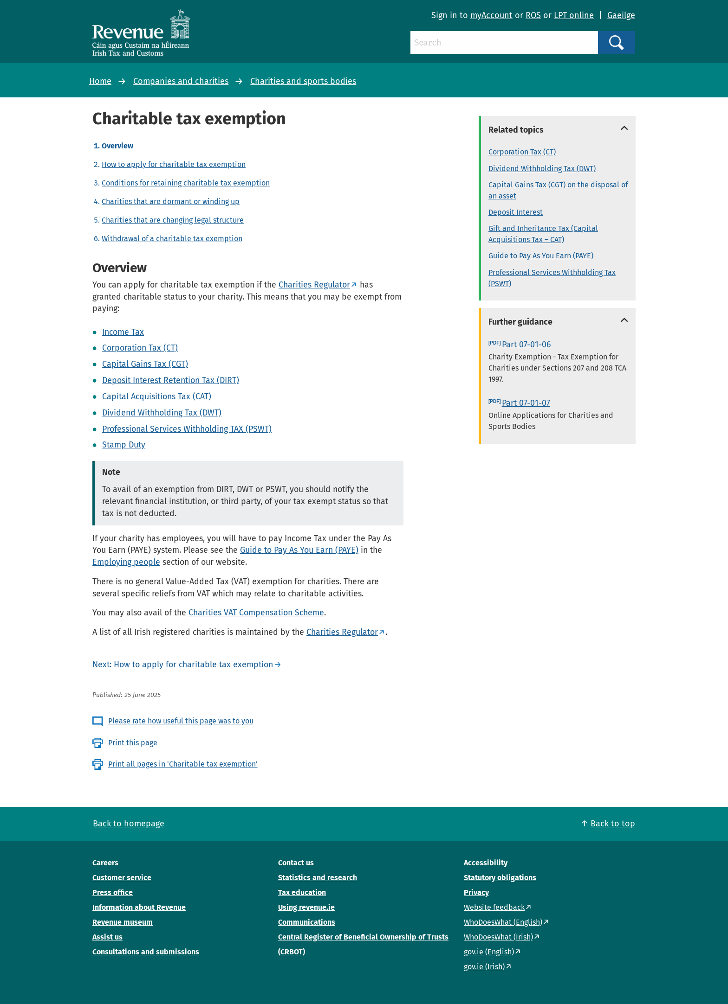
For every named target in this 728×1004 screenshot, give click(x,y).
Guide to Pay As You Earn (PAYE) (299, 550)
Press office (112, 892)
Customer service (121, 877)
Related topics (516, 130)
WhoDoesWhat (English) (503, 922)
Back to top (613, 824)
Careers (105, 862)
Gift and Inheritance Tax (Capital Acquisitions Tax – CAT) (543, 234)
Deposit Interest (515, 212)
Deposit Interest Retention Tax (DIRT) (170, 380)
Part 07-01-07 (526, 403)
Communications (306, 922)
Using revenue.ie (306, 907)
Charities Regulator (314, 285)
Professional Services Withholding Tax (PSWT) (552, 278)
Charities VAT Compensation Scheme (256, 613)
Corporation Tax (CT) (140, 348)
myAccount (491, 15)
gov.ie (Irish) (484, 966)
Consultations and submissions (145, 951)
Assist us (107, 937)
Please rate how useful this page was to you (181, 720)
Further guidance (520, 322)
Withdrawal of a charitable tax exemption (172, 238)
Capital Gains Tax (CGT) (145, 364)
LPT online (574, 15)
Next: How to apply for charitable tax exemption (182, 664)
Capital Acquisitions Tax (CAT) (156, 396)
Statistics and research (317, 877)
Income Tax (123, 332)
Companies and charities (180, 81)
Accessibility (485, 862)
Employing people (126, 562)
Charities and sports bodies (303, 81)
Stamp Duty (123, 445)
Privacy (476, 892)
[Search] (504, 42)
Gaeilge (621, 15)
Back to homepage (128, 824)
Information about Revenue (139, 907)
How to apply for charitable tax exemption (174, 164)
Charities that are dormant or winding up (171, 201)
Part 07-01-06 (526, 344)
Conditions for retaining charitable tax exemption (186, 183)
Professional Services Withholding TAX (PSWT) (187, 429)
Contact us (296, 862)
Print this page (132, 742)
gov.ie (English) (489, 951)
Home (100, 81)
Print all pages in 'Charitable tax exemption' (183, 764)
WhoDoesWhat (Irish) (498, 937)
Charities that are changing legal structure (173, 220)
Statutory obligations (500, 877)
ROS (533, 15)
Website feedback (494, 907)
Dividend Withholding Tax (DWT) (161, 413)
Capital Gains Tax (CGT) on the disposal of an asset (558, 190)
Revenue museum (122, 922)
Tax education (302, 892)
